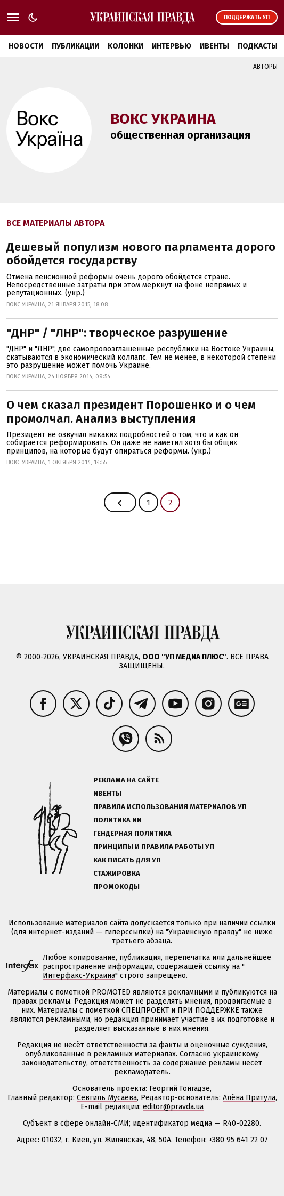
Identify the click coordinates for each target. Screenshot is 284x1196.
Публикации (75, 46)
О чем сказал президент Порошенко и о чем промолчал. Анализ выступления (131, 411)
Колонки (125, 46)
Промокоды (116, 887)
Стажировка (116, 873)
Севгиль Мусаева (107, 1097)
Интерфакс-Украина (79, 975)
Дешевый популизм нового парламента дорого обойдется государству (140, 254)
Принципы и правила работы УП (153, 847)
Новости (26, 46)
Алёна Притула (249, 1097)
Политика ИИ (117, 820)
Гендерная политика (132, 833)
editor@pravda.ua (173, 1106)
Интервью (171, 46)
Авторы (265, 66)
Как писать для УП (127, 860)
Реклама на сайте (126, 780)
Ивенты (214, 46)
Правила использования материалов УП (170, 807)
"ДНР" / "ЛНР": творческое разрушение (117, 333)
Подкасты (258, 46)
